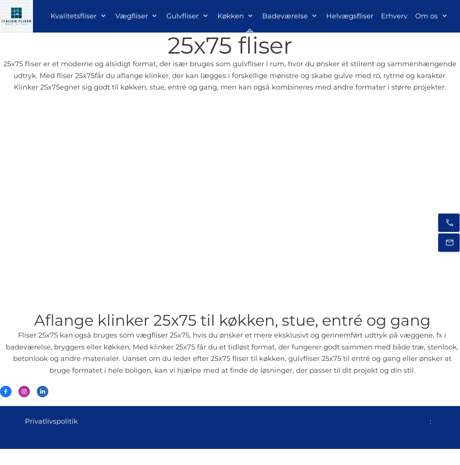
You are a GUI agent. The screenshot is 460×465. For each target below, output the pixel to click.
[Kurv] (250, 32)
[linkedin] (42, 391)
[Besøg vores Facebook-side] (6, 391)
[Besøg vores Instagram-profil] (24, 391)
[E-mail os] (449, 242)
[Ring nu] (449, 223)
